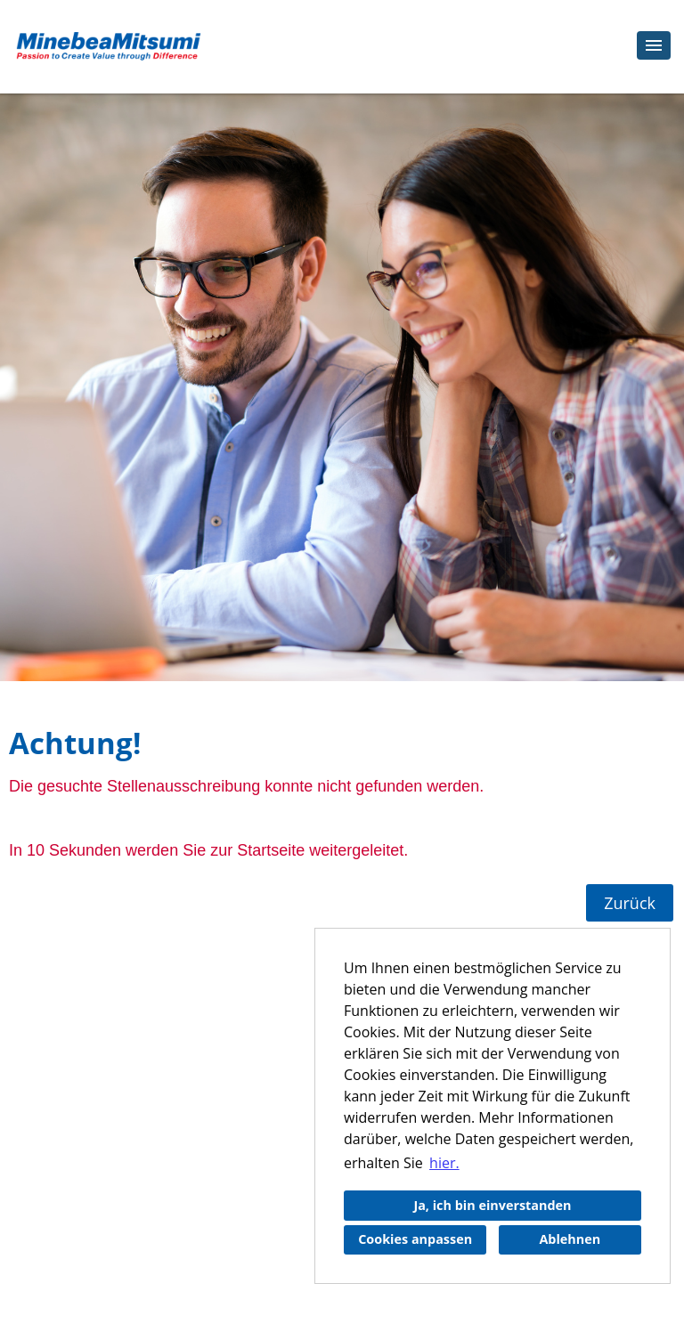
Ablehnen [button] (569, 1239)
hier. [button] (444, 1163)
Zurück (630, 903)
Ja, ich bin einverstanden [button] (492, 1205)
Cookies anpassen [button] (415, 1239)
